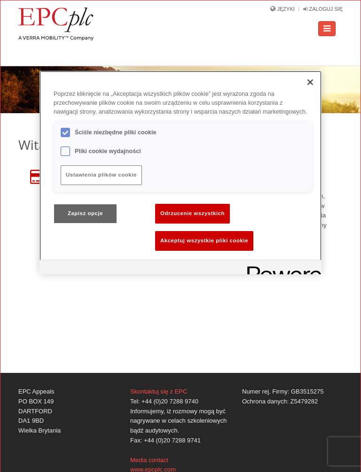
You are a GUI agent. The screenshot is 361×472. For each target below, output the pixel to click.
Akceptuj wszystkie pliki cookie (204, 240)
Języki (286, 9)
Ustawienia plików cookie (101, 175)
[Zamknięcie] (310, 82)
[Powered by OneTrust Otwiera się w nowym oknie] (281, 268)
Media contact (149, 460)
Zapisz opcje (85, 213)
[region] (180, 172)
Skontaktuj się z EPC (158, 391)
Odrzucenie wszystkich (192, 213)
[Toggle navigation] (327, 28)
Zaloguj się (323, 9)
